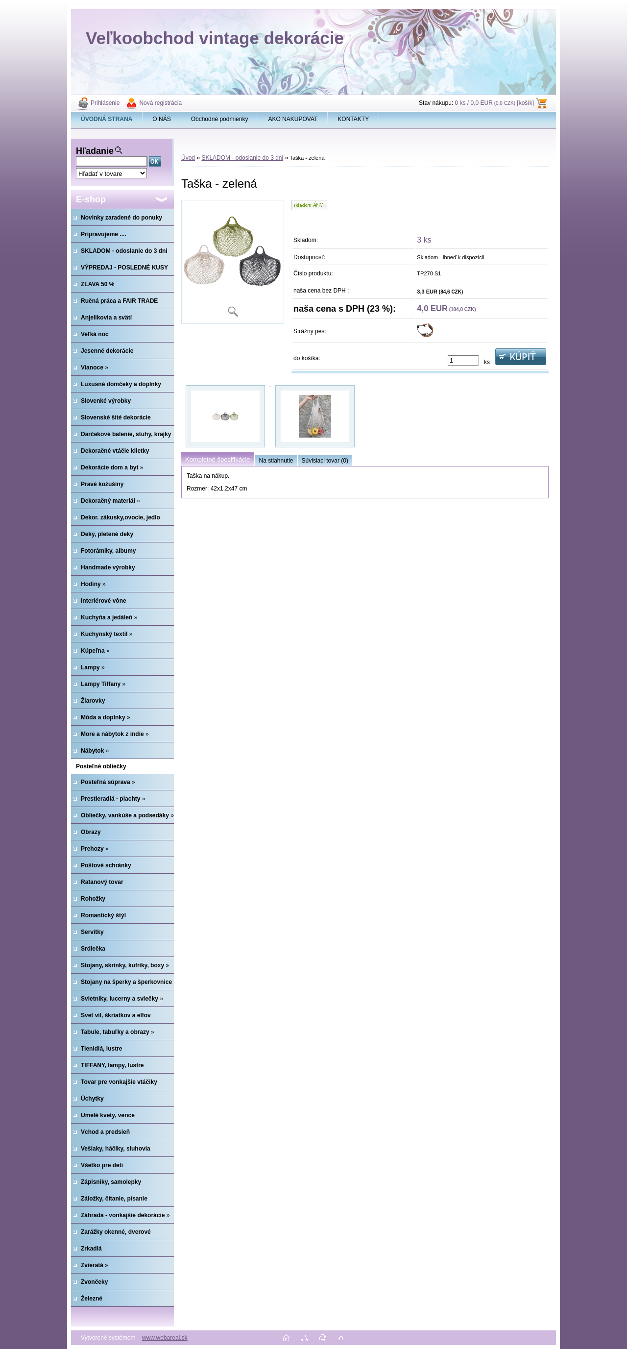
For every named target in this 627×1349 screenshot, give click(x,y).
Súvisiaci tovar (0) (325, 460)
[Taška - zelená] (233, 261)
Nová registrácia (160, 102)
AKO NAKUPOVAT (292, 119)
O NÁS (161, 119)
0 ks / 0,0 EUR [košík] (494, 102)
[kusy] (463, 360)
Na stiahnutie (276, 460)
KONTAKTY (353, 119)
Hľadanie (95, 151)
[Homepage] (107, 119)
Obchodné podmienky (219, 119)
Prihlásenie (105, 102)
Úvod (188, 157)
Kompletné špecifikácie (217, 459)
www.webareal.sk (165, 1337)
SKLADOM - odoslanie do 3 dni (242, 157)
